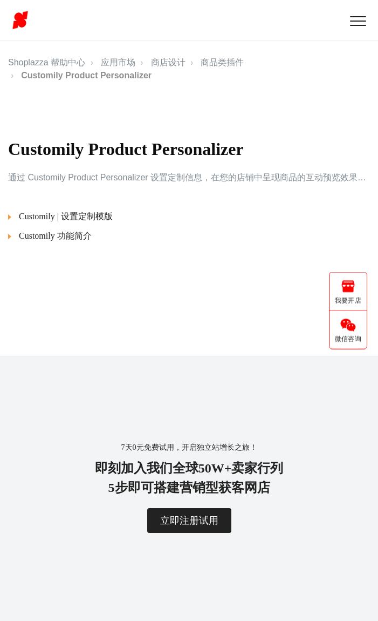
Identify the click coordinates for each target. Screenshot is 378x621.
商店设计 (168, 62)
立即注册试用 (189, 520)
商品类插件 (222, 62)
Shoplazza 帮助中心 (46, 62)
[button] (358, 21)
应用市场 (118, 62)
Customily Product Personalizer (86, 75)
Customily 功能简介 (55, 235)
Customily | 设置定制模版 (66, 216)
